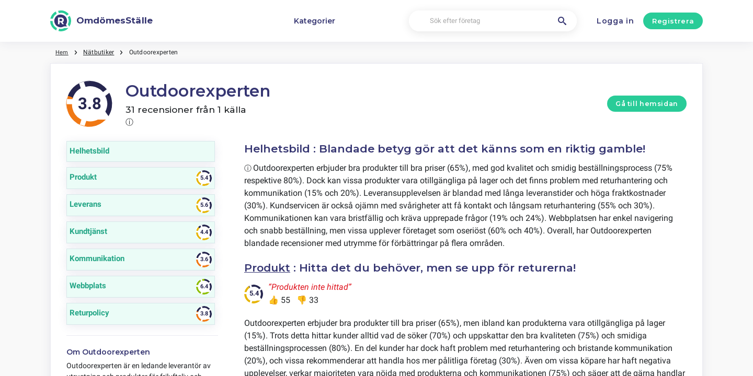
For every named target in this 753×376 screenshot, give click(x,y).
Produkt (268, 267)
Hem (62, 52)
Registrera (673, 21)
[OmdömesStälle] (101, 21)
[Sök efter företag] (493, 21)
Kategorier (314, 21)
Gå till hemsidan (646, 104)
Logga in (615, 21)
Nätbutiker (99, 52)
